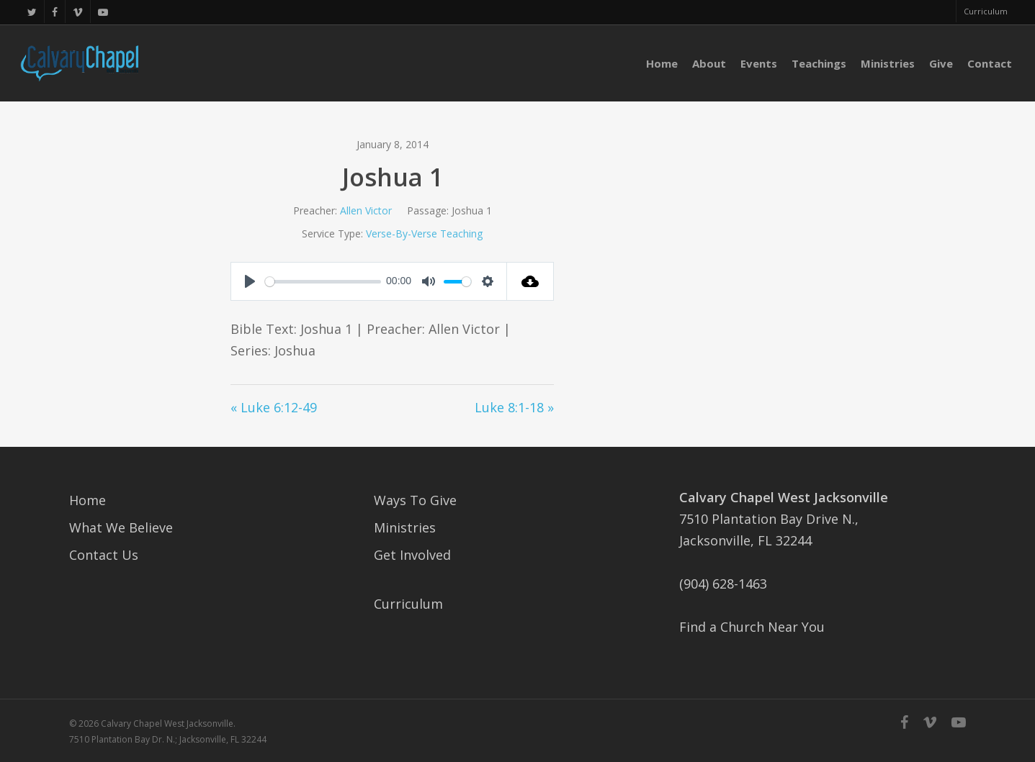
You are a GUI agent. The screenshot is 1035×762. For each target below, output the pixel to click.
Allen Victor (366, 210)
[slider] (322, 282)
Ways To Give (415, 500)
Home (87, 500)
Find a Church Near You (752, 626)
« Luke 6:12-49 (273, 407)
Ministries (405, 527)
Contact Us (103, 554)
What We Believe (121, 527)
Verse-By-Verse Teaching (424, 233)
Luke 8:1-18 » (514, 407)
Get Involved (412, 554)
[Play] (249, 281)
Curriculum (408, 603)
